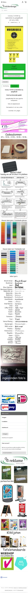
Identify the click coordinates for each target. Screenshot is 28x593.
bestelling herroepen (23, 587)
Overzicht (5, 81)
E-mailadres (4, 421)
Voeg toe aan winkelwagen (14, 75)
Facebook (4, 577)
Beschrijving (6, 86)
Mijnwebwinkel (20, 590)
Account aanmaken (7, 452)
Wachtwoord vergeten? (7, 437)
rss (17, 587)
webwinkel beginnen (9, 590)
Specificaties (15, 86)
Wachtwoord (5, 427)
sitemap (15, 587)
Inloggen (5, 434)
